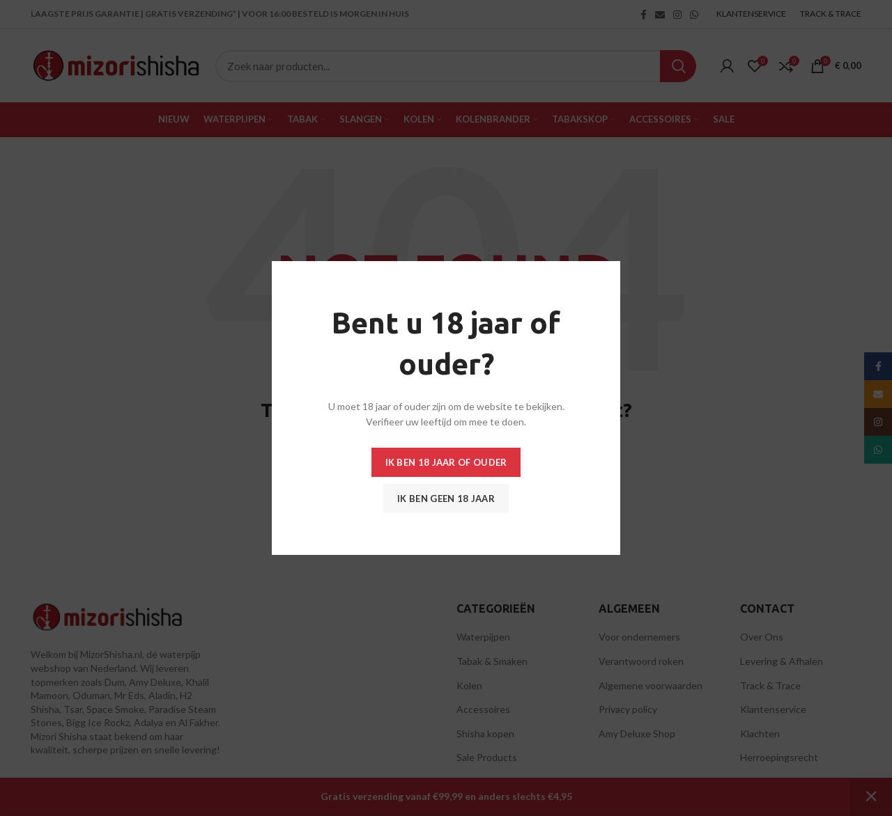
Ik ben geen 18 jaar (446, 498)
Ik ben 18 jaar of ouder (446, 462)
